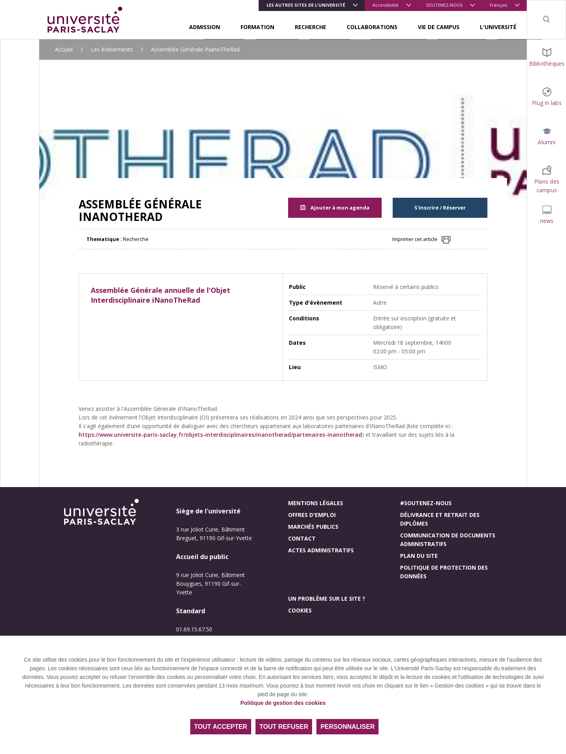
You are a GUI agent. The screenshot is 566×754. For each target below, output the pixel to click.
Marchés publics (313, 526)
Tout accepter (220, 726)
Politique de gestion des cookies (282, 703)
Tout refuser (283, 726)
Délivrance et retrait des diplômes (440, 519)
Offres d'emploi (312, 515)
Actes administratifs (321, 550)
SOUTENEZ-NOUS (444, 5)
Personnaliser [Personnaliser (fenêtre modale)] (347, 726)
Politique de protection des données (444, 572)
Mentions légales (315, 503)
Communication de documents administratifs (447, 539)
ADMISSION (204, 27)
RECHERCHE (310, 27)
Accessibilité (386, 5)
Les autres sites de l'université (305, 5)
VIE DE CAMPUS (438, 27)
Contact (302, 538)
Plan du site (419, 555)
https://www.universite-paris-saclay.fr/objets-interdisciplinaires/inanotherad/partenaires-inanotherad (220, 434)
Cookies (300, 610)
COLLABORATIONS (372, 27)
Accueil (64, 49)
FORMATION (257, 27)
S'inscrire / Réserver (440, 207)
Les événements (112, 49)
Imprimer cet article (421, 239)
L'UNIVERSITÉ (498, 27)
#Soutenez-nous (426, 503)
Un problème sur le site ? (326, 598)
